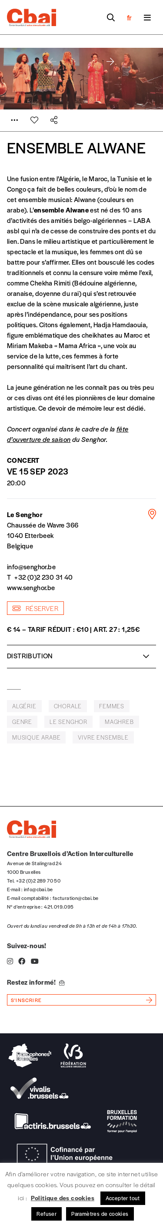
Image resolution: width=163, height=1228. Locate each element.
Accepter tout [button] (123, 1198)
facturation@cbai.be (76, 897)
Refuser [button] (47, 1214)
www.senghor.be (31, 587)
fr (129, 17)
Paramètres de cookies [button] (99, 1214)
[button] (110, 62)
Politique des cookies (62, 1197)
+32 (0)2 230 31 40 (43, 576)
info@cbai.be (38, 889)
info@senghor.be (31, 566)
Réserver (35, 608)
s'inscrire (26, 999)
